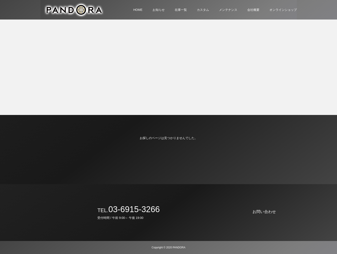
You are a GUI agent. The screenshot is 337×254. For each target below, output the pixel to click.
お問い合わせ (264, 212)
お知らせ (159, 9)
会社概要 (253, 9)
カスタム (203, 9)
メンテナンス (228, 9)
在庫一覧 (181, 9)
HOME (138, 9)
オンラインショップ (283, 9)
